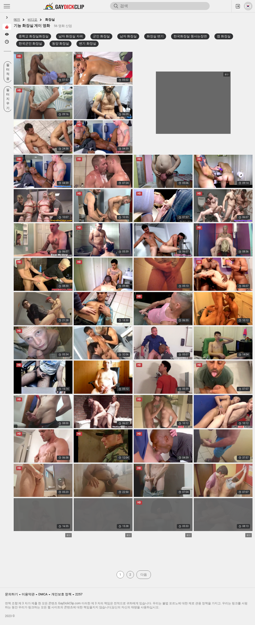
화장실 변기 (155, 36)
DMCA (43, 594)
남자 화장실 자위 (71, 36)
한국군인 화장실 (30, 43)
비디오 (32, 19)
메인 (17, 19)
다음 (143, 574)
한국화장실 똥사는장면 (190, 36)
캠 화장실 (224, 36)
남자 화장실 (128, 36)
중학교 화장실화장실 (34, 36)
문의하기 (11, 594)
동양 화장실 (60, 43)
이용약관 (28, 594)
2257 (78, 594)
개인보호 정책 (61, 594)
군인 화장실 (101, 36)
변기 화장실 (87, 43)
